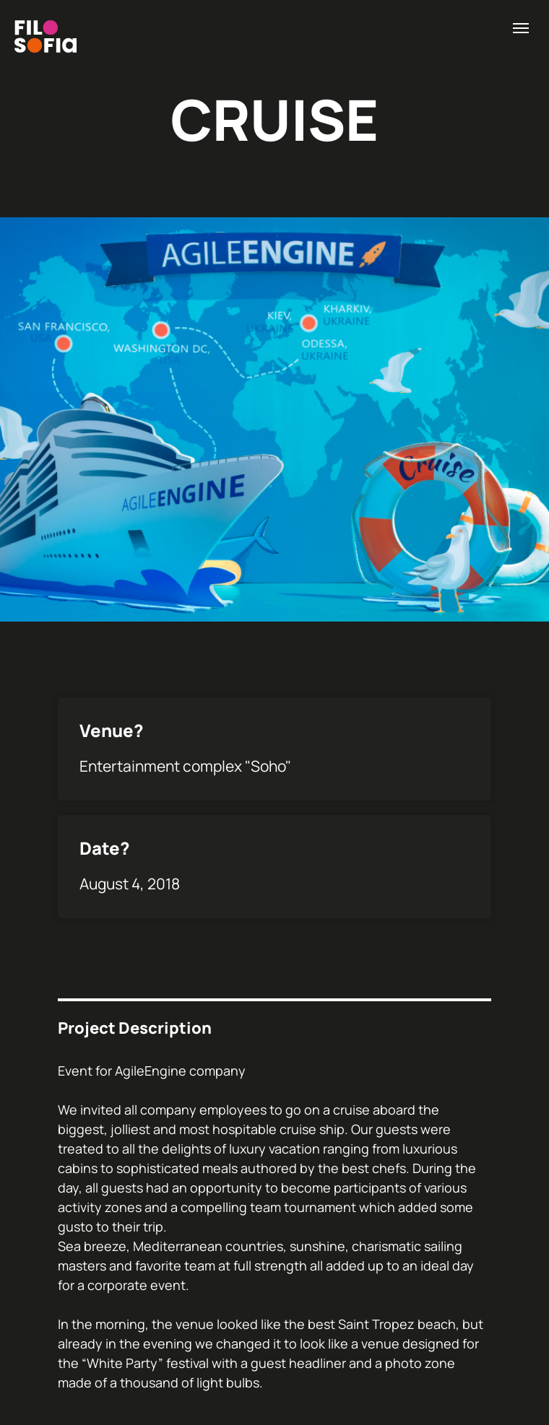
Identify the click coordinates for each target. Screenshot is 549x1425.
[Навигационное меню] (521, 28)
